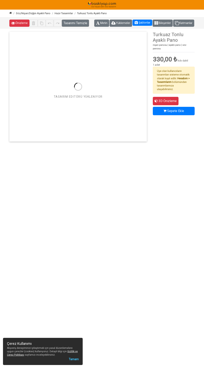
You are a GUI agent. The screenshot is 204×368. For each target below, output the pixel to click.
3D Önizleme (166, 101)
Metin (101, 23)
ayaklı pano (175, 45)
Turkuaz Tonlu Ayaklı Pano (92, 13)
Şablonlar (142, 23)
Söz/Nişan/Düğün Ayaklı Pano (33, 13)
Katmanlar (183, 23)
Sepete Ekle (173, 111)
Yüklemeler (120, 23)
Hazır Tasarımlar (64, 13)
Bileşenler (162, 23)
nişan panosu (160, 45)
